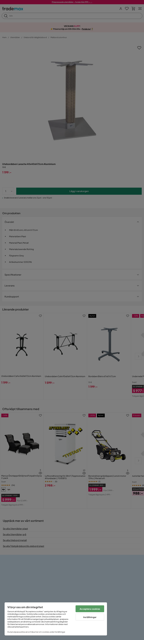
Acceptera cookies (90, 608)
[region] (56, 618)
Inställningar (89, 617)
